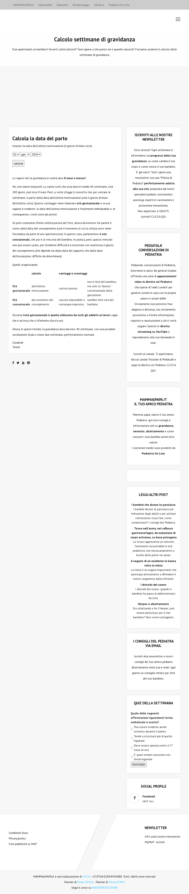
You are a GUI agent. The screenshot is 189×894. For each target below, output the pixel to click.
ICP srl (86, 876)
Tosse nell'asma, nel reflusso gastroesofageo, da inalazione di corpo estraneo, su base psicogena (153, 532)
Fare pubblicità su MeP (23, 844)
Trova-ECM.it (117, 882)
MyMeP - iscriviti (155, 842)
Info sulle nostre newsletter (162, 836)
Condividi (17, 342)
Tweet (16, 347)
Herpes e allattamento (153, 604)
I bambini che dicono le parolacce (154, 504)
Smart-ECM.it (85, 882)
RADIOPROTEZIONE (105, 887)
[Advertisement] (94, 94)
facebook (148, 796)
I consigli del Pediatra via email (153, 643)
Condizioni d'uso (18, 833)
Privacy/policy (17, 838)
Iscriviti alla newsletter (148, 656)
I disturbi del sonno (153, 584)
